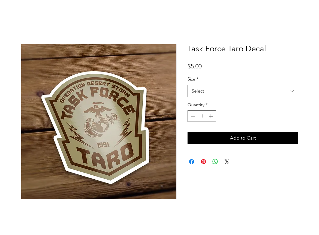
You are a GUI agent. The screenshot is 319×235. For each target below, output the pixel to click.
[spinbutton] (201, 116)
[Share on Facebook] (191, 161)
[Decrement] (192, 116)
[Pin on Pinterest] (203, 161)
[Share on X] (227, 161)
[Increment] (211, 116)
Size (193, 79)
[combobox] (243, 91)
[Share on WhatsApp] (215, 161)
